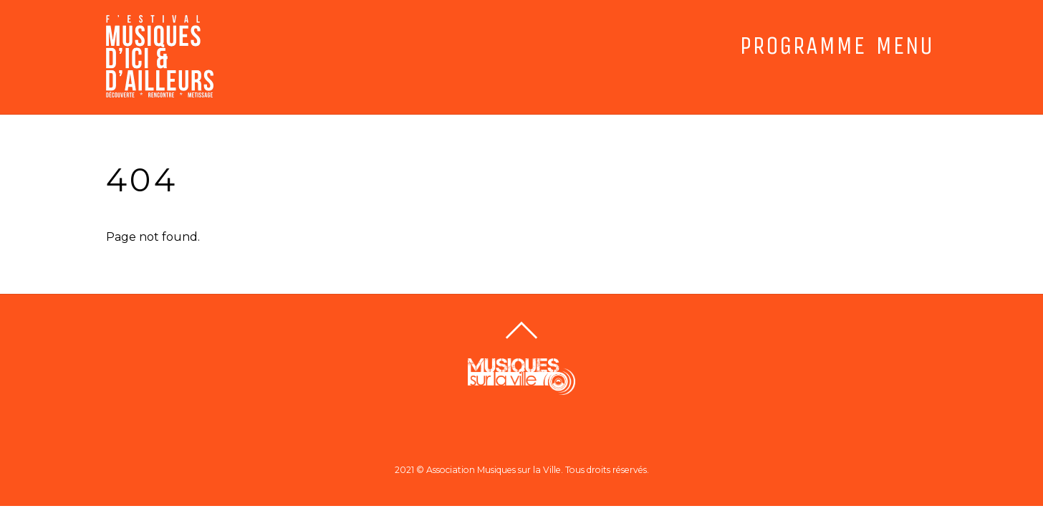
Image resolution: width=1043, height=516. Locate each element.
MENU (904, 46)
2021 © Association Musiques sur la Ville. (479, 469)
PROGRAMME (802, 46)
